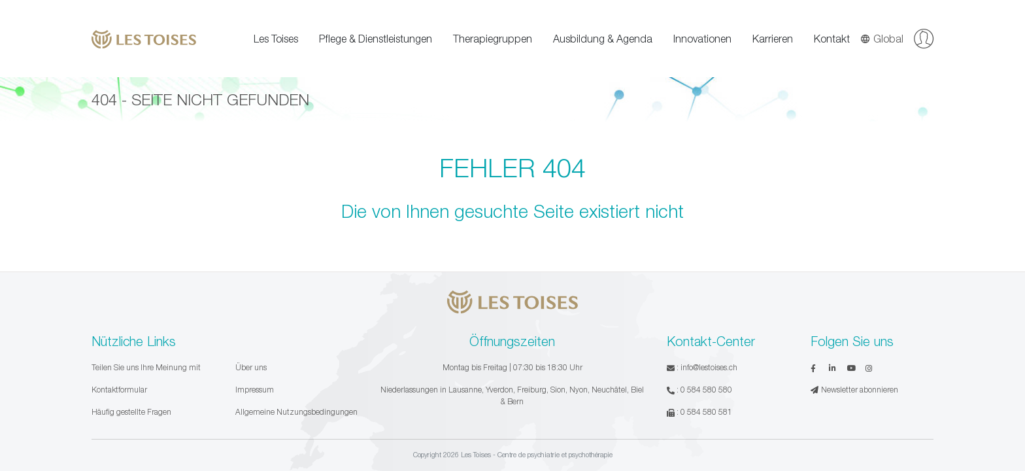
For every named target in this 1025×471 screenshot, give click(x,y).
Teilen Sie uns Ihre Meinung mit (146, 367)
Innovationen (702, 38)
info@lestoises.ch (709, 367)
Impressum (254, 389)
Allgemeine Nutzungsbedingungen (296, 412)
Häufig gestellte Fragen (131, 412)
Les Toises (276, 38)
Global (881, 38)
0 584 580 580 (706, 389)
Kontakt (832, 38)
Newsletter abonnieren (854, 389)
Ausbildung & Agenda (602, 38)
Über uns (251, 367)
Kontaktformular (119, 389)
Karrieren (772, 38)
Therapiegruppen (492, 38)
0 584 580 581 (706, 412)
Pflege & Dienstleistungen (375, 38)
